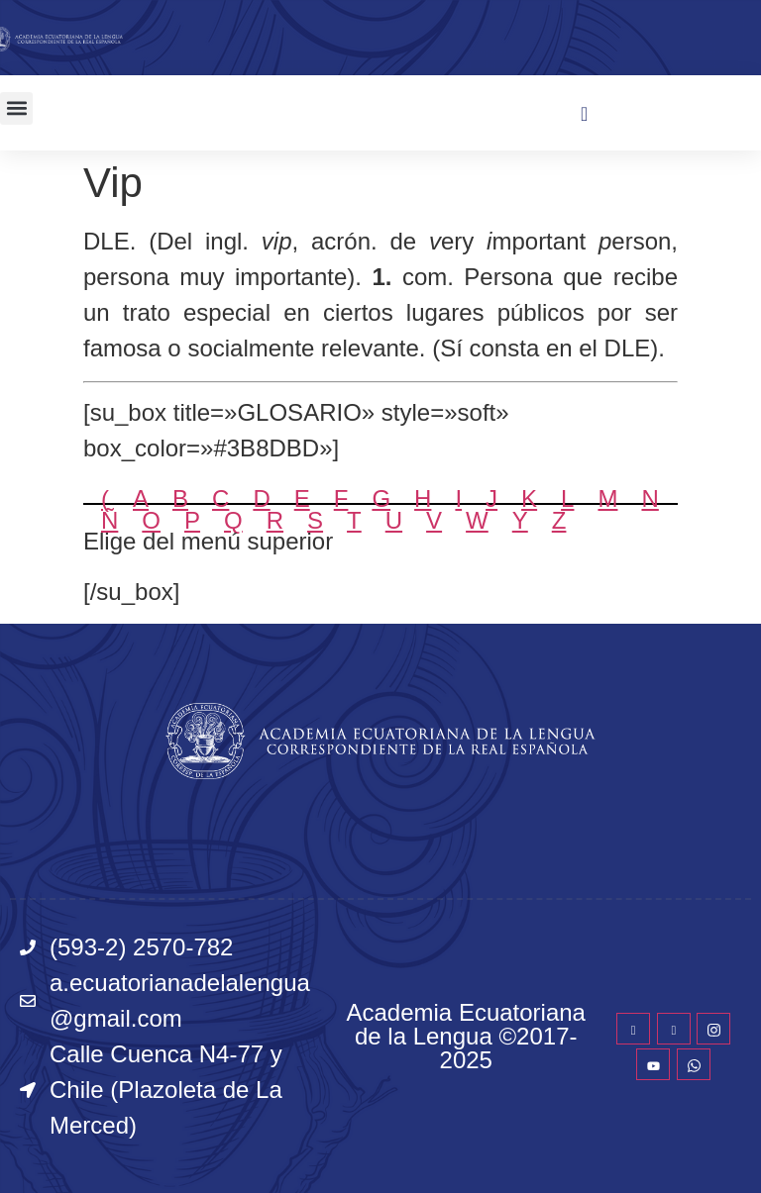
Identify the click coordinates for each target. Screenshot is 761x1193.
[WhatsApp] (693, 1064)
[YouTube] (653, 1064)
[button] (16, 108)
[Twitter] (674, 1028)
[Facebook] (633, 1028)
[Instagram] (713, 1028)
